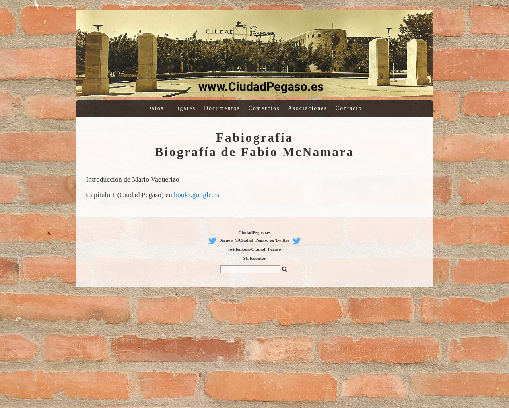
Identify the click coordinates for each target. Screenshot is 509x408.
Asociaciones (307, 108)
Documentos (222, 108)
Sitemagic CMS (494, 4)
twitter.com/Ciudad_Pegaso (254, 249)
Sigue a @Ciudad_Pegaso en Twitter (254, 240)
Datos (155, 108)
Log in (478, 4)
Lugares (184, 108)
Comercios (264, 108)
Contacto (349, 108)
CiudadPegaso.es (254, 232)
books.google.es (196, 195)
